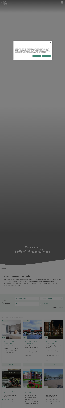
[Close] (50, 42)
